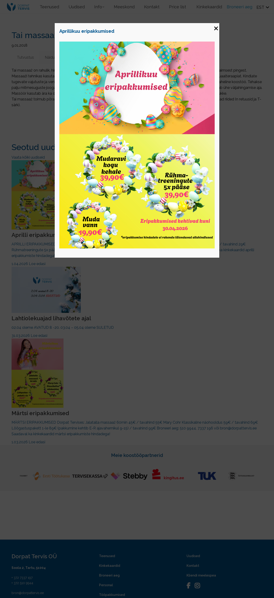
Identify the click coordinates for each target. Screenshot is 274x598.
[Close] (215, 26)
